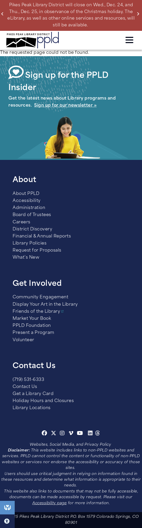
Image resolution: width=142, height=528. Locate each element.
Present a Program (33, 333)
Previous (3, 14)
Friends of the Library (36, 312)
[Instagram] (63, 434)
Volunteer (23, 340)
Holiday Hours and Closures (43, 401)
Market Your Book (32, 319)
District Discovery (32, 229)
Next (139, 14)
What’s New (26, 258)
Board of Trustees (32, 215)
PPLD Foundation (32, 326)
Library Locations (32, 408)
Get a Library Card (33, 394)
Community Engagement (40, 297)
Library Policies (29, 243)
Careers (21, 222)
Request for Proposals (37, 250)
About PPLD (26, 194)
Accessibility (27, 201)
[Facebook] (44, 434)
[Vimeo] (71, 434)
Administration (29, 208)
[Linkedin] (90, 434)
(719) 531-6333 (28, 380)
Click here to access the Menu (129, 40)
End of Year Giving (7, 507)
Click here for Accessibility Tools (7, 521)
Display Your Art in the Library (45, 305)
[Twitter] (53, 434)
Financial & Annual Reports (42, 236)
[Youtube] (80, 434)
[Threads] (97, 434)
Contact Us (25, 387)
